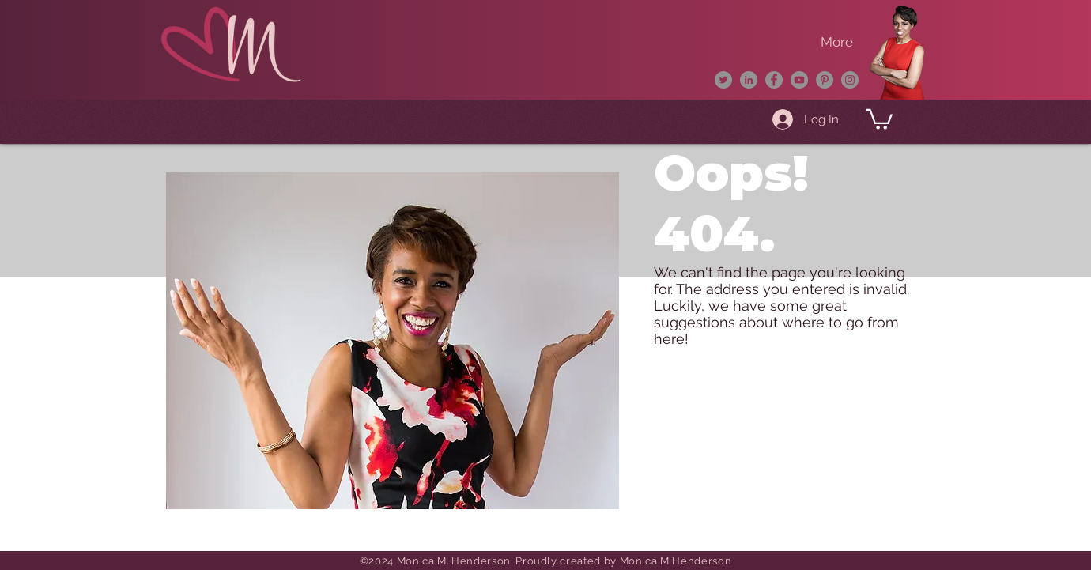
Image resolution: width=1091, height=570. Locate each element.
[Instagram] (850, 80)
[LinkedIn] (748, 80)
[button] (879, 118)
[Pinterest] (824, 80)
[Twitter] (723, 80)
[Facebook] (774, 80)
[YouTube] (799, 80)
